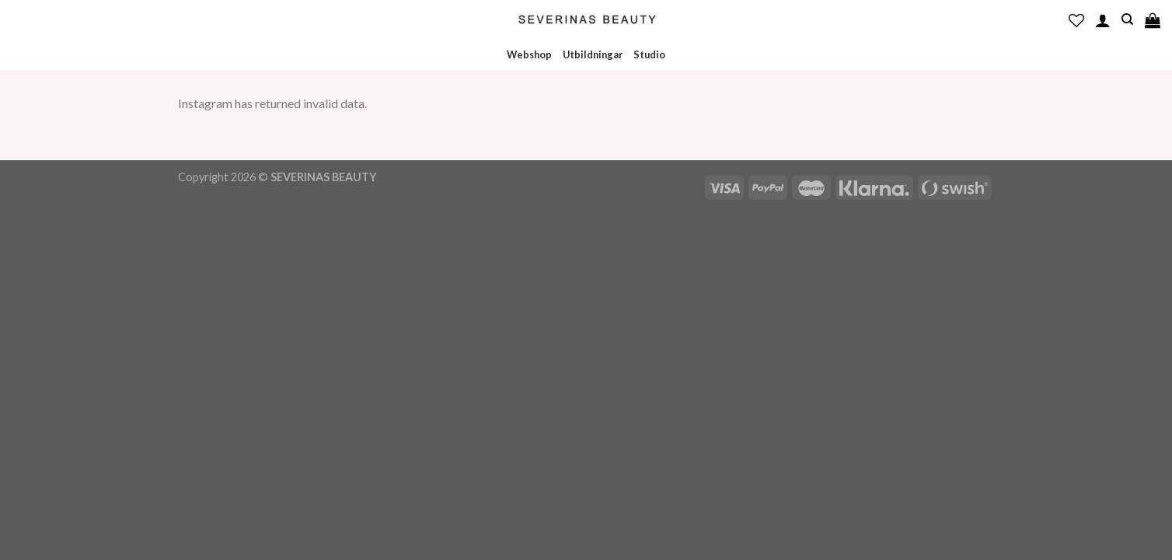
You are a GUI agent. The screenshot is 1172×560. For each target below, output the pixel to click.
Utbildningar (593, 54)
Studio (649, 54)
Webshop (529, 54)
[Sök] (1127, 19)
